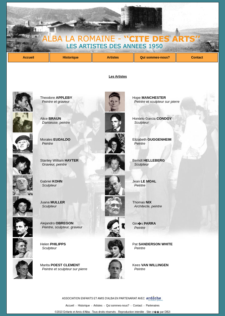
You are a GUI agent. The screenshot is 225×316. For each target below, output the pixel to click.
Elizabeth (152, 139)
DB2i (167, 311)
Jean (144, 181)
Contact (197, 57)
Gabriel (51, 181)
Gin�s (144, 223)
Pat (153, 244)
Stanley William (59, 160)
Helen (53, 244)
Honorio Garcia (152, 119)
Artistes (113, 57)
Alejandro (57, 223)
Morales (55, 139)
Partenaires (153, 305)
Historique (70, 57)
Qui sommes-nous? (155, 57)
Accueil (28, 57)
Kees (151, 265)
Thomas (142, 202)
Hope (149, 98)
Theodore (56, 98)
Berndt (149, 160)
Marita (60, 265)
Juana (52, 202)
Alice (50, 119)
